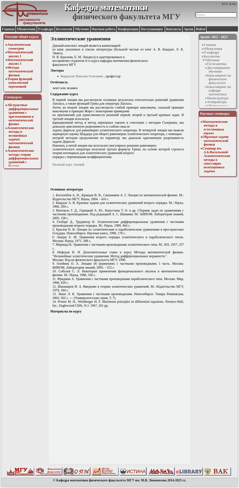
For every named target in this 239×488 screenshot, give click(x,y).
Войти (200, 29)
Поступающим (152, 29)
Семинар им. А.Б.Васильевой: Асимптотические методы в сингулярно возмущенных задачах (216, 160)
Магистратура (217, 98)
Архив (188, 29)
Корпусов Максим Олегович (82, 76)
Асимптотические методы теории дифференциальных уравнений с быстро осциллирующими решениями (22, 162)
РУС (225, 4)
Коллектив (64, 29)
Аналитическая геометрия (19, 46)
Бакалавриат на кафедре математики (219, 90)
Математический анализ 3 (20, 61)
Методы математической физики (20, 71)
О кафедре (46, 29)
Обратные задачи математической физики (215, 140)
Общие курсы (217, 106)
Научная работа (103, 29)
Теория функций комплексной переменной (19, 82)
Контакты (174, 29)
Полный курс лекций (68, 164)
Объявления (26, 29)
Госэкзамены (216, 64)
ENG (233, 4)
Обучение (82, 29)
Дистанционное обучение (218, 69)
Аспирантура (217, 102)
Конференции (128, 29)
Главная (8, 29)
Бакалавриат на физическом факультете (219, 79)
